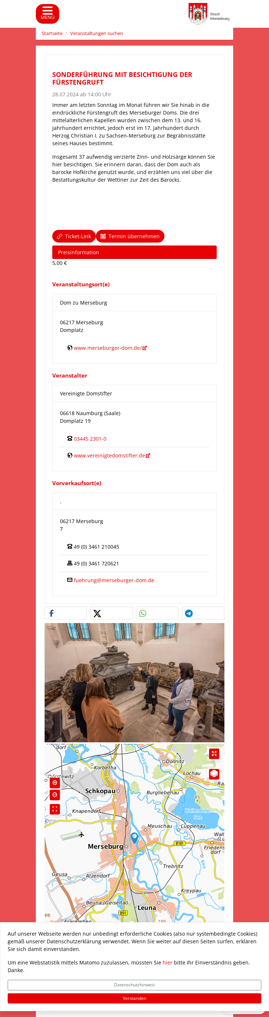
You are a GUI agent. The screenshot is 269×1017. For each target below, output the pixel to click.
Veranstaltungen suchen (96, 33)
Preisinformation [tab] (78, 252)
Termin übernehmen (130, 236)
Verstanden (134, 998)
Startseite (52, 33)
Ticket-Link (74, 236)
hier (168, 962)
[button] (66, 613)
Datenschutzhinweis (134, 985)
